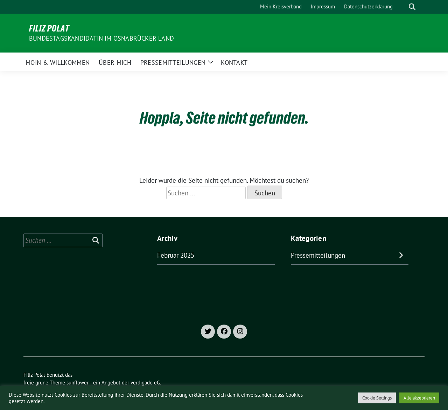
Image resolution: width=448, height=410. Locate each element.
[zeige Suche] (412, 7)
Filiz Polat (49, 28)
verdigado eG (145, 382)
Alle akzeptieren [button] (419, 398)
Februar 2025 (175, 255)
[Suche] (402, 7)
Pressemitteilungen (318, 255)
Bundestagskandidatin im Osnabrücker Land (101, 38)
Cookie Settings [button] (377, 398)
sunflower (77, 382)
